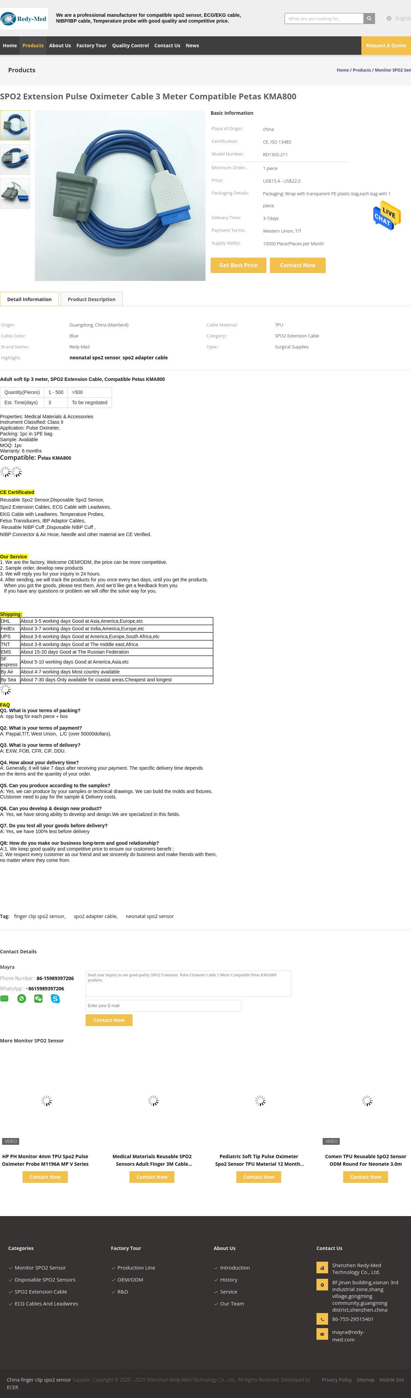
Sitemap (366, 1379)
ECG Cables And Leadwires (43, 1303)
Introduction (232, 1267)
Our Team (229, 1303)
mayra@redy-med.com (348, 1335)
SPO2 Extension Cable (37, 1291)
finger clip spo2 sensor (39, 916)
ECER (12, 1387)
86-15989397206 (55, 978)
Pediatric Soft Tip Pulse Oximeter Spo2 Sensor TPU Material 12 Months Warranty (259, 1164)
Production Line (133, 1267)
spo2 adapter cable (95, 916)
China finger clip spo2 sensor (39, 1379)
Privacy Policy (337, 1379)
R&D (119, 1291)
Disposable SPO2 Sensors (41, 1279)
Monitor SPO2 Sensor (37, 1267)
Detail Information (29, 299)
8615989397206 (46, 988)
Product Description (91, 299)
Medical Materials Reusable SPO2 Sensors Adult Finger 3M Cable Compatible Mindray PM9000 (152, 1164)
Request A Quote (386, 45)
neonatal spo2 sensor (150, 916)
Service (225, 1291)
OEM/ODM (127, 1279)
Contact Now (297, 265)
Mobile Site (391, 1379)
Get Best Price (239, 265)
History (225, 1279)
